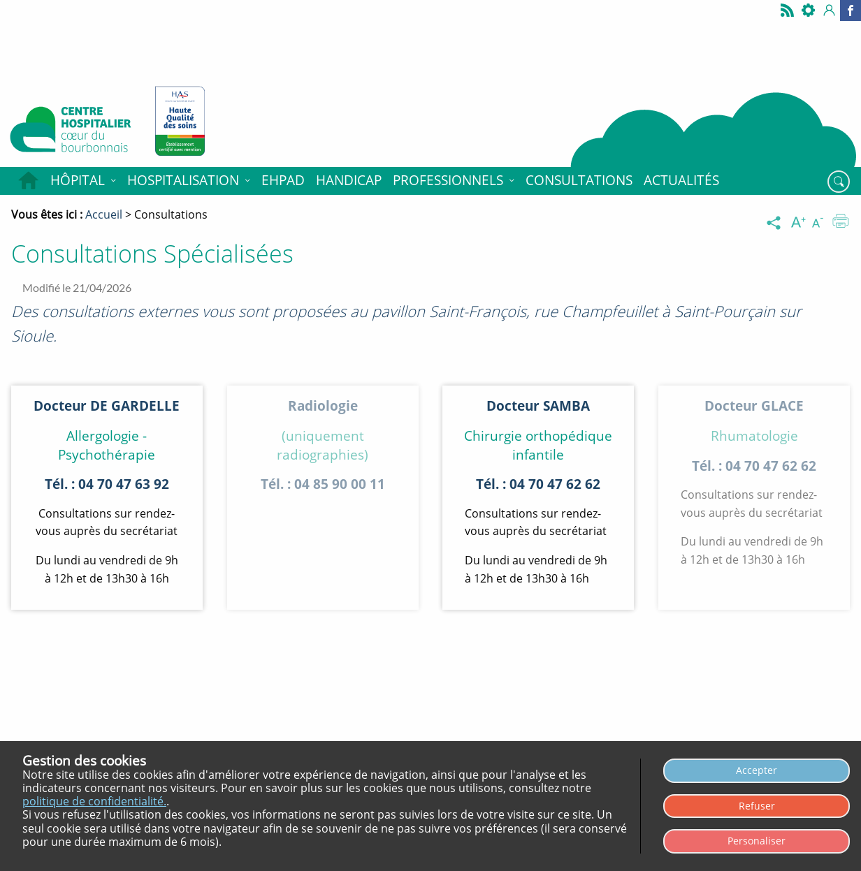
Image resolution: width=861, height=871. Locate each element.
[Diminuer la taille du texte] (820, 223)
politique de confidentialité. (94, 801)
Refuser (757, 805)
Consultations (579, 180)
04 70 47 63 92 (123, 484)
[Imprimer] (841, 223)
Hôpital (77, 180)
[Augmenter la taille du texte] (799, 223)
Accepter (756, 770)
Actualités (681, 180)
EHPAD (283, 180)
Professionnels (448, 180)
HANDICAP (349, 180)
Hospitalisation (183, 180)
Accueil (28, 181)
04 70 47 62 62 (554, 484)
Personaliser (757, 840)
